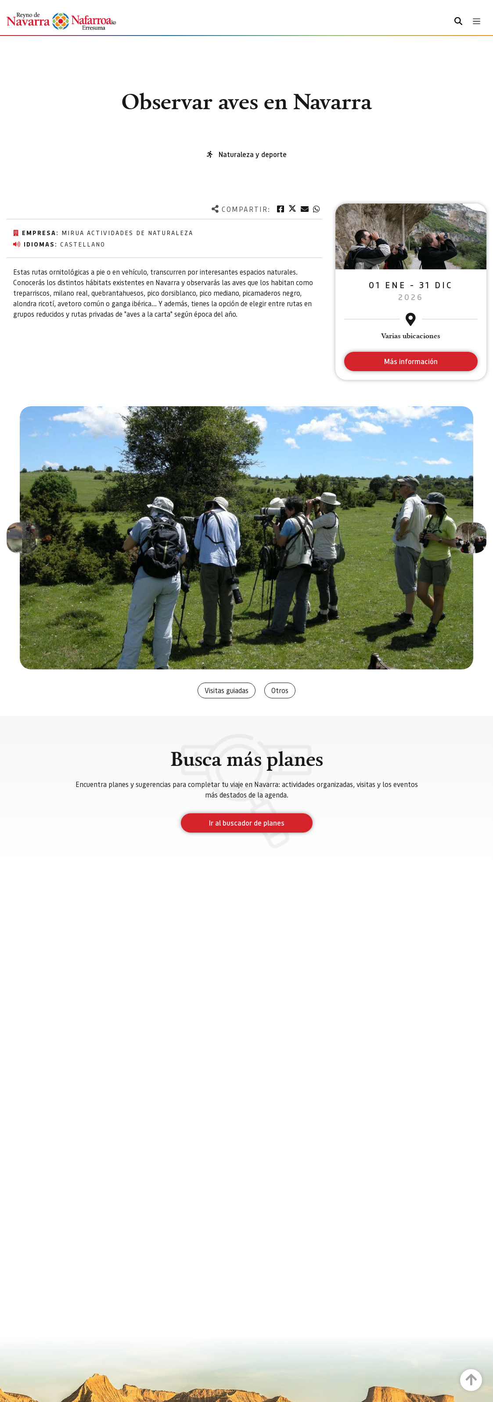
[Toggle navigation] (476, 21)
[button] (22, 537)
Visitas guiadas (226, 690)
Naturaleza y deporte (253, 154)
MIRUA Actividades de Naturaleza (127, 232)
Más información (411, 361)
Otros (279, 690)
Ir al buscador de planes (246, 822)
